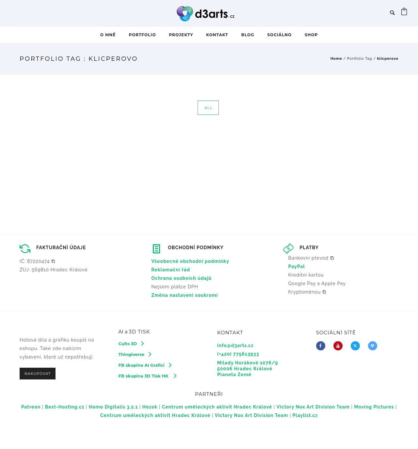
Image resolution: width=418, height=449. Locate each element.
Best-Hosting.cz (65, 406)
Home (336, 58)
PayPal (296, 266)
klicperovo (387, 58)
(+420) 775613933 (238, 354)
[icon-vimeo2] (374, 345)
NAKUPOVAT (37, 373)
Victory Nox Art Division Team (313, 406)
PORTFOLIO (142, 34)
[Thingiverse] (135, 354)
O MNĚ (108, 34)
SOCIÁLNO (279, 34)
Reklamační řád (170, 269)
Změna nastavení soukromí (184, 295)
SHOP (311, 34)
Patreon (31, 406)
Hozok (150, 406)
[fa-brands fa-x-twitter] (357, 345)
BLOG (247, 34)
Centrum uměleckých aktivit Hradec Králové (217, 406)
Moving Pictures (374, 406)
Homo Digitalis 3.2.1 (113, 406)
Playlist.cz (305, 415)
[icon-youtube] (339, 345)
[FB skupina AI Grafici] (145, 365)
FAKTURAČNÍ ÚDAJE (61, 247)
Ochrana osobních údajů (181, 278)
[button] (38, 261)
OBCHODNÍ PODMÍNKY (196, 247)
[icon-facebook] (322, 345)
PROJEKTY (181, 34)
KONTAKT (217, 34)
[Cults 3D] (131, 343)
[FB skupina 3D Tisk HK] (147, 376)
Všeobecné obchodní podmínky (190, 261)
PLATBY (309, 247)
